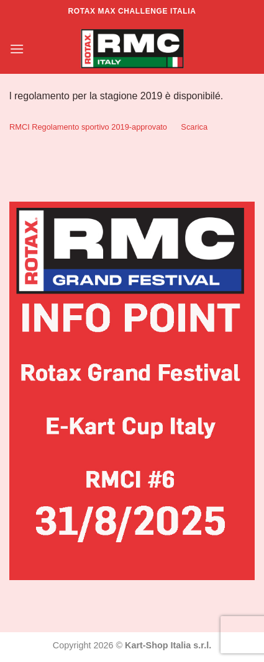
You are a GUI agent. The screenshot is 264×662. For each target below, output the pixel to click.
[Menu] (16, 49)
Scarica (194, 127)
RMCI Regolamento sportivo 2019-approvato (88, 127)
